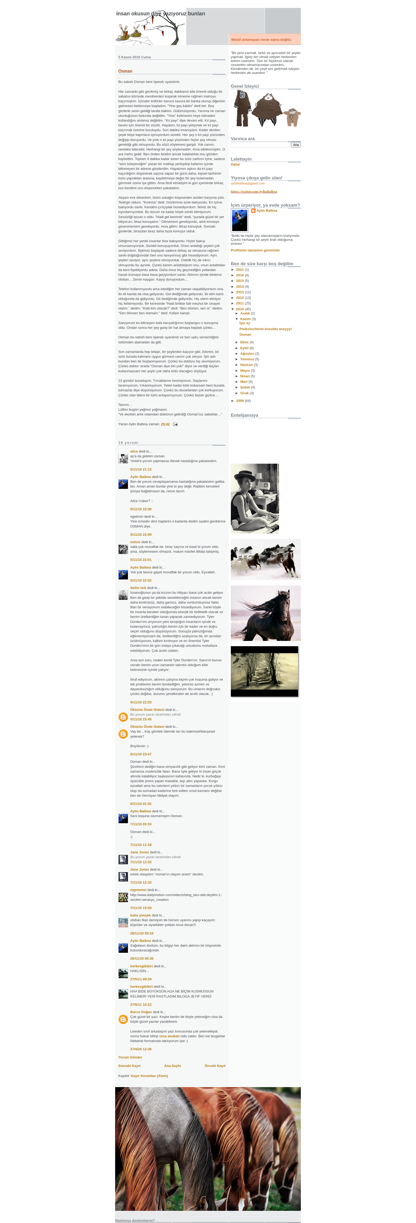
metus (135, 542)
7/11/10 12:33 (140, 882)
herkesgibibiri (141, 966)
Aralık (245, 313)
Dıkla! (235, 164)
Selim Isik (138, 588)
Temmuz (247, 359)
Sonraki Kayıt (129, 1066)
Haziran (247, 365)
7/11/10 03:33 (140, 824)
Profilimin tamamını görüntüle (255, 250)
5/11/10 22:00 (140, 509)
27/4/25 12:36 (140, 1049)
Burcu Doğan (141, 1012)
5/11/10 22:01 (140, 560)
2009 (240, 401)
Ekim (245, 342)
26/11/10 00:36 (141, 958)
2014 (240, 287)
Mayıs (245, 371)
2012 (240, 298)
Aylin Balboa (140, 477)
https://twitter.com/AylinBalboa (254, 191)
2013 (240, 292)
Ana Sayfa (172, 1066)
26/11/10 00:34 (141, 933)
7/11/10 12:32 (140, 862)
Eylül (245, 348)
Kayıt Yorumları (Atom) (149, 1076)
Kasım (246, 319)
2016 (240, 275)
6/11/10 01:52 (140, 804)
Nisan (245, 376)
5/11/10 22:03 (140, 702)
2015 (240, 281)
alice (134, 451)
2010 (240, 309)
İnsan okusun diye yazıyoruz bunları (160, 13)
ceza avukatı (169, 1036)
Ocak (245, 393)
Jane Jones (139, 852)
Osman (125, 71)
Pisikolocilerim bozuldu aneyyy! (265, 329)
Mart (244, 382)
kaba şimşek (140, 915)
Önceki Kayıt (215, 1066)
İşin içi (244, 323)
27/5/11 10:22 (140, 1005)
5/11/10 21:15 (140, 469)
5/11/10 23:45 (140, 719)
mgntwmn (138, 890)
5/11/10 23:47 (140, 754)
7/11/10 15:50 (140, 908)
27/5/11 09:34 (140, 979)
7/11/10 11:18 (140, 845)
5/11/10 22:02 (140, 580)
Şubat (245, 387)
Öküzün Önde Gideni (147, 710)
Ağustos (247, 354)
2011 (240, 303)
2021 (240, 270)
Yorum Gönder (130, 1057)
